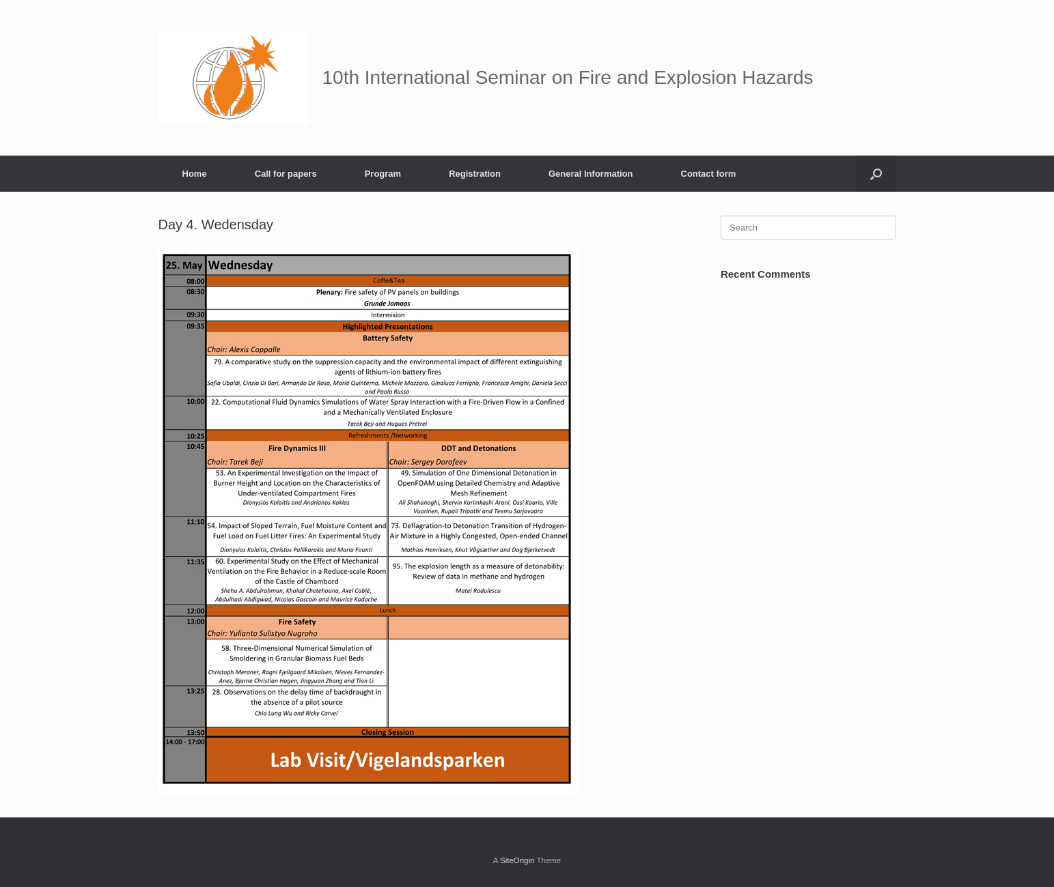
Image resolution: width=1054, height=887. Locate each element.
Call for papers (286, 174)
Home (194, 174)
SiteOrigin (517, 860)
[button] (876, 174)
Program (383, 174)
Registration (475, 174)
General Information (591, 174)
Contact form (708, 174)
